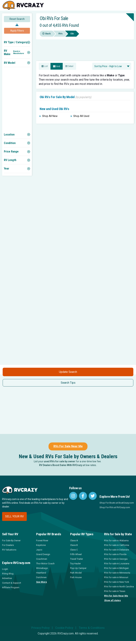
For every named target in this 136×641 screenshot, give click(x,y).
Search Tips (68, 382)
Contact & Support (11, 582)
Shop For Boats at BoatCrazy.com (117, 502)
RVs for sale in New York (116, 582)
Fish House (76, 577)
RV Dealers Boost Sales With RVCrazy (60, 465)
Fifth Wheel (76, 554)
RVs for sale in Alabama (116, 540)
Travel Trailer (76, 559)
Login (5, 569)
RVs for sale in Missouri (116, 577)
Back (46, 33)
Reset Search (17, 19)
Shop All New (49, 116)
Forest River (42, 540)
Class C (74, 549)
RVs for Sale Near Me (116, 595)
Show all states (112, 600)
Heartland (41, 572)
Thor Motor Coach (45, 563)
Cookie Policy (64, 627)
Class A (74, 540)
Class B (74, 545)
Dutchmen (41, 577)
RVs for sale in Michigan (116, 568)
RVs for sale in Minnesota (117, 572)
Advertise (7, 578)
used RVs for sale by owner (59, 461)
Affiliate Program (10, 587)
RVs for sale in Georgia (116, 559)
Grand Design (43, 554)
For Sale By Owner (11, 540)
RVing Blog (7, 573)
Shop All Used (80, 116)
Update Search (68, 372)
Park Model (76, 572)
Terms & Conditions (92, 627)
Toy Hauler (75, 563)
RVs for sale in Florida (115, 554)
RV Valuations (9, 549)
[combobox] (111, 66)
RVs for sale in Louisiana (116, 563)
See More (41, 582)
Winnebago (42, 568)
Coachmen (41, 559)
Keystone (41, 545)
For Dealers (8, 545)
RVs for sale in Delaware (116, 549)
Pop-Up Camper (78, 568)
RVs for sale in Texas (114, 591)
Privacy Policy (40, 627)
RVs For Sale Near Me (68, 446)
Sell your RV (14, 516)
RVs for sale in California (116, 545)
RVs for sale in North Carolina (119, 586)
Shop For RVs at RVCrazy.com (115, 507)
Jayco (39, 549)
